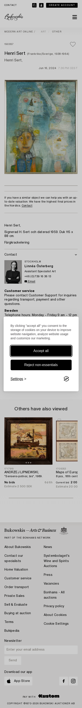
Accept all (41, 351)
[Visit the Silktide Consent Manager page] (66, 379)
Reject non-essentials (41, 365)
